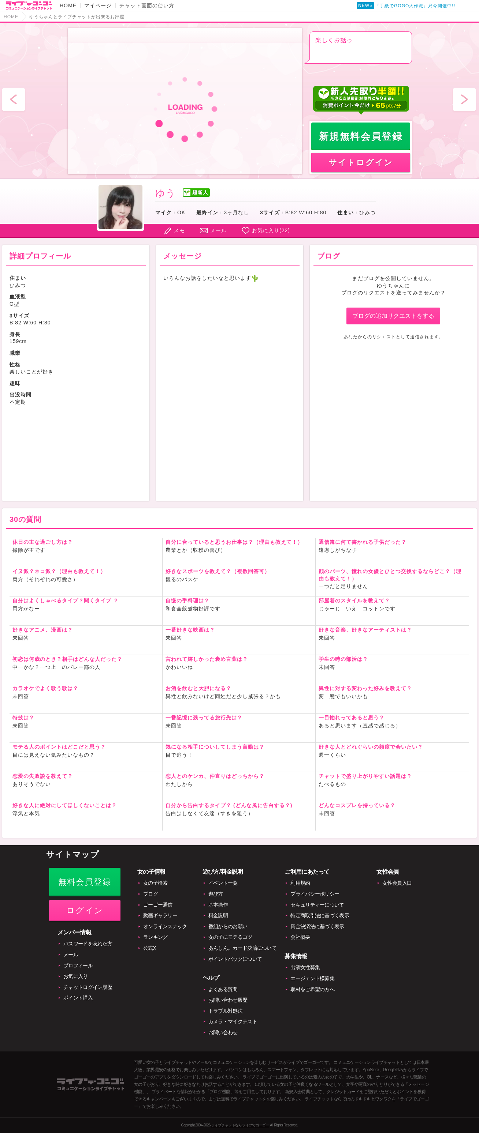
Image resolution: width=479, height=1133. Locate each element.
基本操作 (218, 905)
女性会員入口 (397, 883)
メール (218, 230)
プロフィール (78, 965)
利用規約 (300, 883)
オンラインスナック (165, 926)
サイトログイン (360, 162)
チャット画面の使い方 (146, 5)
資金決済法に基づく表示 (317, 926)
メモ (179, 230)
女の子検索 (155, 883)
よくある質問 (223, 989)
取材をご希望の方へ (312, 989)
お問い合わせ (223, 1032)
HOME (68, 5)
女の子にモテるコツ (230, 937)
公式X (149, 948)
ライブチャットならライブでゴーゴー (240, 1125)
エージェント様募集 (312, 978)
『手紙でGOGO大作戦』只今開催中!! (415, 7)
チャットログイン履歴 (87, 987)
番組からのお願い (227, 926)
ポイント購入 (78, 998)
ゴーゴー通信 (157, 905)
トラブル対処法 (225, 1011)
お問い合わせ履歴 (227, 1000)
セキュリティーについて (317, 905)
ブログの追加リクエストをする (393, 316)
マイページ (98, 5)
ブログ (150, 894)
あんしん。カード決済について (242, 948)
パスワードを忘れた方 (87, 943)
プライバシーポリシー (314, 894)
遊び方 (215, 894)
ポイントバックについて (235, 959)
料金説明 (218, 915)
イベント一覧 (223, 883)
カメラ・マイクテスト (232, 1021)
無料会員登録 (84, 882)
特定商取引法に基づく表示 (319, 915)
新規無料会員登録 (361, 136)
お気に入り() (271, 230)
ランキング (155, 937)
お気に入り (75, 976)
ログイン (84, 910)
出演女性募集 (305, 967)
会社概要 (300, 937)
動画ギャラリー (160, 915)
